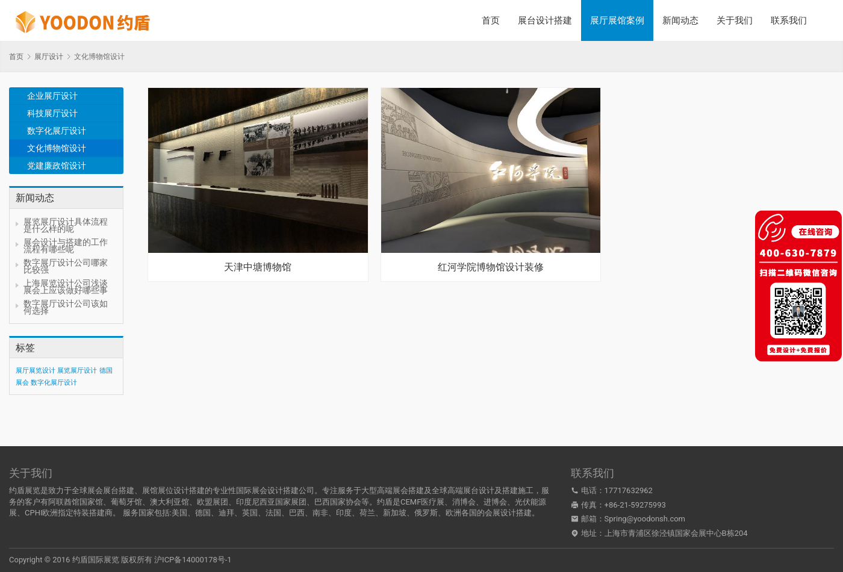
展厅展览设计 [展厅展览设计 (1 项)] (35, 371)
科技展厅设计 (52, 113)
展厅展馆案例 (617, 20)
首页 (491, 20)
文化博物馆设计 (56, 148)
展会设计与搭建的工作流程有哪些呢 (65, 245)
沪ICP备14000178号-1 (193, 559)
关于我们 (735, 20)
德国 (203, 512)
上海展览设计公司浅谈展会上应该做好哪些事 (65, 286)
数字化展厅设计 (56, 130)
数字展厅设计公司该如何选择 (65, 307)
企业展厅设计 (52, 96)
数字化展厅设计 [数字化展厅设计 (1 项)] (54, 383)
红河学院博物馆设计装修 (491, 267)
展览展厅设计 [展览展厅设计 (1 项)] (77, 371)
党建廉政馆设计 (56, 165)
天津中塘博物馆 (257, 267)
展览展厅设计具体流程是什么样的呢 (65, 225)
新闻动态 (680, 20)
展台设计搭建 (545, 20)
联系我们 (789, 20)
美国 (179, 512)
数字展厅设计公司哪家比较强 (65, 266)
